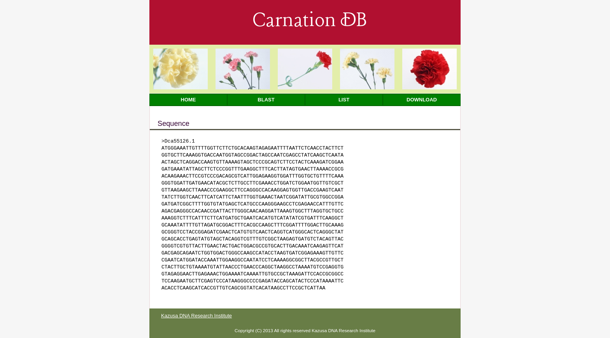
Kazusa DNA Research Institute (196, 316)
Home (188, 100)
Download (422, 100)
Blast (266, 100)
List (343, 100)
